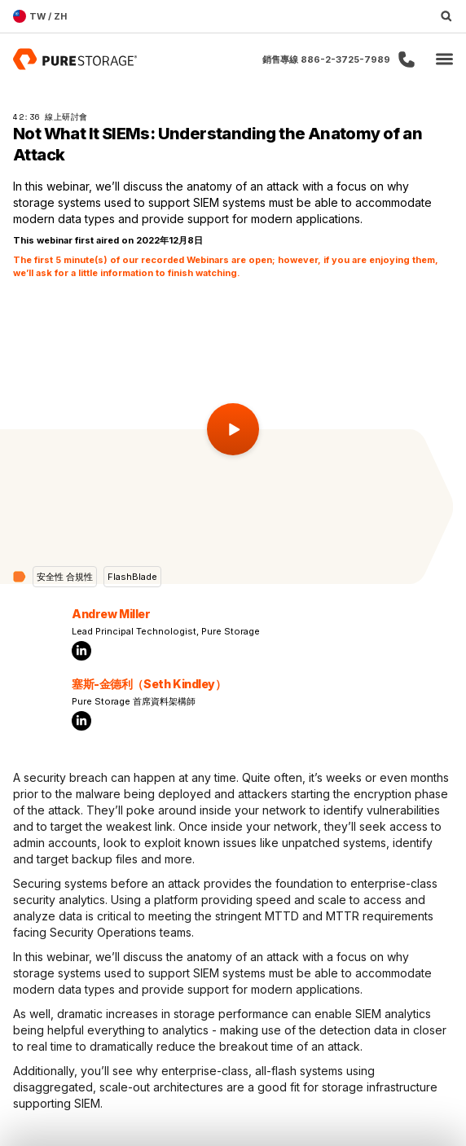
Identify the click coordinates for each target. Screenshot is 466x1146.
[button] (444, 60)
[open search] (446, 16)
